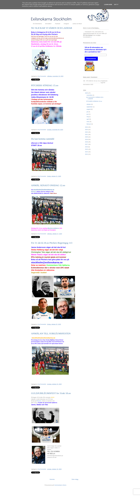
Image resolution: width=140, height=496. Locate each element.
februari (89, 124)
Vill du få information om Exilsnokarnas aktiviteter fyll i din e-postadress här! (96, 50)
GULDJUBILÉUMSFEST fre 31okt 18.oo (51, 393)
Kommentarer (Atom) (60, 485)
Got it (116, 4)
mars (88, 121)
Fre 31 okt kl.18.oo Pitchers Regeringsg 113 (51, 243)
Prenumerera (91, 58)
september (90, 107)
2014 (86, 152)
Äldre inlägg (75, 479)
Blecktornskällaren (53, 228)
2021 (86, 134)
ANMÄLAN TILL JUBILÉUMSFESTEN (50, 333)
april (88, 119)
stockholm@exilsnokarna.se (43, 189)
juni (88, 114)
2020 (86, 137)
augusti (89, 109)
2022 (86, 132)
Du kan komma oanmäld (42, 139)
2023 (86, 129)
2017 (86, 144)
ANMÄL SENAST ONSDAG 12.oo (48, 185)
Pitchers (33, 191)
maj (88, 116)
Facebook (57, 23)
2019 (86, 139)
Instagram (66, 23)
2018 (86, 142)
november (90, 95)
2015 (86, 149)
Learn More (108, 4)
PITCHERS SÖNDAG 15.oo (44, 85)
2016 (86, 147)
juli (88, 111)
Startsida (52, 479)
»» (91, 37)
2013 (86, 154)
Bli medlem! (48, 23)
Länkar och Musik (77, 23)
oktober (89, 104)
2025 (86, 93)
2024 (86, 127)
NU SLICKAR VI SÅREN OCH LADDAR (51, 28)
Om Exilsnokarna (37, 23)
